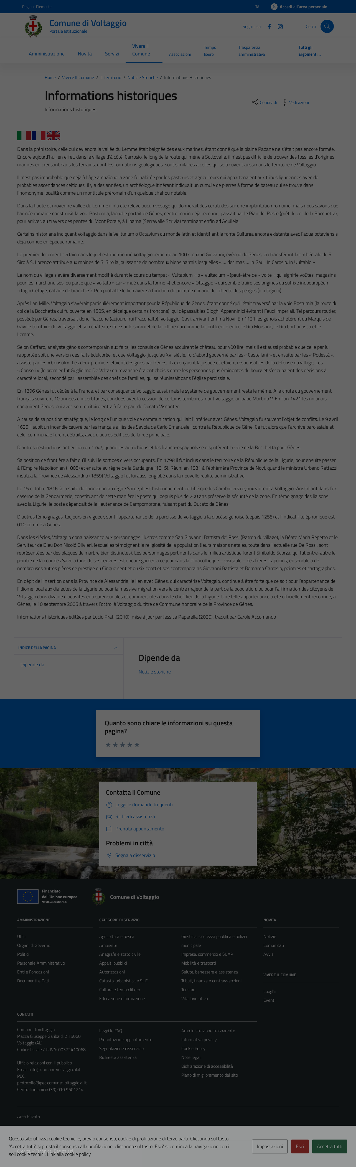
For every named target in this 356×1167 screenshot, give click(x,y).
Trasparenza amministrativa (251, 50)
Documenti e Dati (33, 980)
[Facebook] (267, 26)
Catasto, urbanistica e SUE (123, 980)
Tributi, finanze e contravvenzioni (211, 980)
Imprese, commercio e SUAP (207, 954)
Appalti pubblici (113, 963)
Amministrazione (47, 53)
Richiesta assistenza (118, 1057)
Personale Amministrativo (41, 963)
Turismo (188, 989)
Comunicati (273, 945)
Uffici (21, 936)
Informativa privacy (199, 1039)
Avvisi (268, 954)
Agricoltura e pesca (116, 936)
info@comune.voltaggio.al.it (54, 1069)
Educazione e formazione (122, 998)
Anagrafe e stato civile (120, 954)
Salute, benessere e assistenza (209, 971)
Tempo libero (210, 50)
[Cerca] (327, 26)
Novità (85, 53)
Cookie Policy (193, 1048)
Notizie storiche (155, 671)
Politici (23, 954)
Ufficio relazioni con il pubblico (44, 1062)
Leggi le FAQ (110, 1030)
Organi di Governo (33, 945)
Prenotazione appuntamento (125, 1039)
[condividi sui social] (264, 102)
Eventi (269, 1000)
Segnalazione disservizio (121, 1048)
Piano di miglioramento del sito (209, 1075)
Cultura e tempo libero (119, 989)
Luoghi (269, 991)
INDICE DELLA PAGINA (68, 647)
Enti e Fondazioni (33, 971)
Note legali (191, 1057)
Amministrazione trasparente (208, 1030)
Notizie (269, 936)
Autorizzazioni (112, 971)
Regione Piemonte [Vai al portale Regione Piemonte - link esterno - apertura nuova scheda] (37, 6)
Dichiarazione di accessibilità (207, 1066)
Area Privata (28, 1116)
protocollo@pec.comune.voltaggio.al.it (52, 1082)
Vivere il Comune (141, 49)
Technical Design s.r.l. (55, 1151)
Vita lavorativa (194, 998)
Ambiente (108, 945)
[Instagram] (278, 26)
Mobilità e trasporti (198, 963)
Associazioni (180, 54)
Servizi (112, 53)
